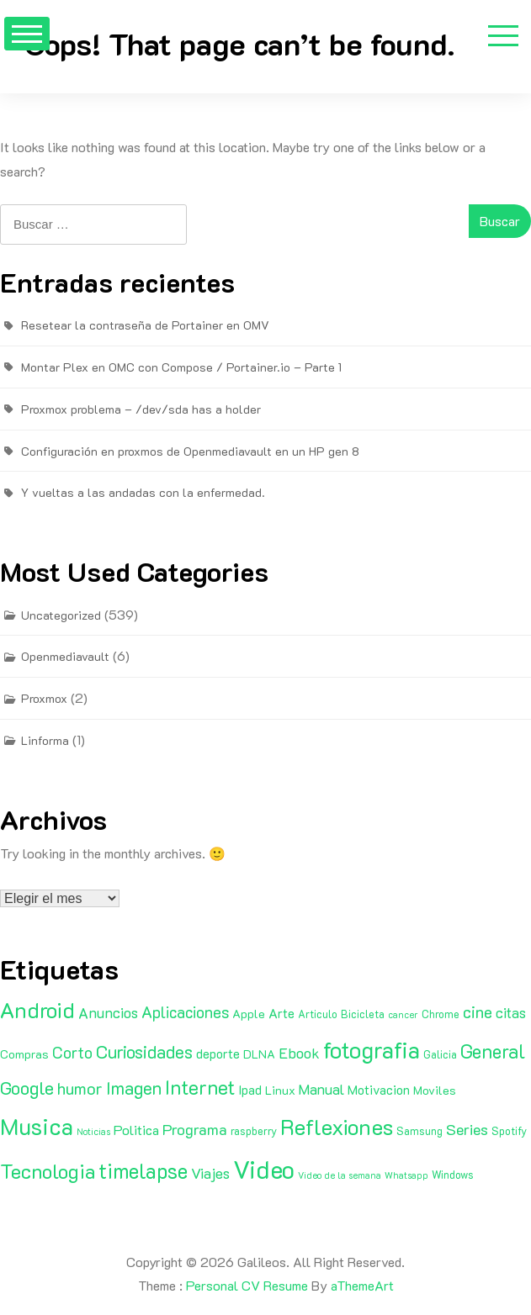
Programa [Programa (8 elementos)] (194, 1129)
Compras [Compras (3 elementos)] (24, 1054)
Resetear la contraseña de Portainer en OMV (145, 325)
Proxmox (44, 698)
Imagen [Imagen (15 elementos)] (134, 1087)
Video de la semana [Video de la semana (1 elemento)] (339, 1175)
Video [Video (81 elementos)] (264, 1169)
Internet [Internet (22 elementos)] (200, 1087)
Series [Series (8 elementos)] (467, 1129)
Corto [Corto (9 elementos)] (72, 1052)
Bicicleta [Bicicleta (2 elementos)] (363, 1014)
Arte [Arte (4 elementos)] (281, 1013)
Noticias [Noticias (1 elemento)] (93, 1132)
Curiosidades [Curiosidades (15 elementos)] (144, 1051)
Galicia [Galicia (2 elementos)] (440, 1054)
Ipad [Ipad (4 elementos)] (250, 1089)
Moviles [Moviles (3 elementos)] (434, 1090)
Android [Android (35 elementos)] (37, 1009)
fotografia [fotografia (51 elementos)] (371, 1049)
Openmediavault (65, 656)
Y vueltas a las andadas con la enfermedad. (143, 492)
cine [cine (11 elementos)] (477, 1011)
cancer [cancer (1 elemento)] (403, 1015)
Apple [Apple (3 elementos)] (248, 1014)
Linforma (45, 740)
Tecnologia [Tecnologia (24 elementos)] (47, 1171)
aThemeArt (362, 1285)
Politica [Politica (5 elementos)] (136, 1129)
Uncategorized (61, 615)
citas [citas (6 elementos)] (511, 1012)
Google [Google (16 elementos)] (27, 1087)
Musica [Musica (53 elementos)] (36, 1126)
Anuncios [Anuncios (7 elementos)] (108, 1012)
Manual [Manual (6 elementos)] (321, 1089)
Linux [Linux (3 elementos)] (280, 1090)
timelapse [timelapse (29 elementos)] (143, 1170)
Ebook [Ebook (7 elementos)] (299, 1052)
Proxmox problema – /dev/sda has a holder (141, 409)
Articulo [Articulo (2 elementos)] (317, 1014)
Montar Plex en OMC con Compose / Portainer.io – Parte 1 (181, 367)
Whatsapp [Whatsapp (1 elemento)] (406, 1175)
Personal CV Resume (247, 1285)
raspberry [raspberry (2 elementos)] (254, 1131)
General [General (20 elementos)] (492, 1051)
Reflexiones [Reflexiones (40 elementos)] (336, 1126)
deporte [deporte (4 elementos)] (218, 1053)
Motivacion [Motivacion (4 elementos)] (379, 1089)
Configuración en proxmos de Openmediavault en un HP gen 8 (190, 451)
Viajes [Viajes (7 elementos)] (210, 1173)
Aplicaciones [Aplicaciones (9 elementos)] (185, 1011)
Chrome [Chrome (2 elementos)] (440, 1014)
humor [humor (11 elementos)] (80, 1088)
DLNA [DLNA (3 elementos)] (259, 1054)
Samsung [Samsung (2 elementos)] (419, 1131)
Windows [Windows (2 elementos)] (453, 1174)
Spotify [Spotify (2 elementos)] (509, 1131)
